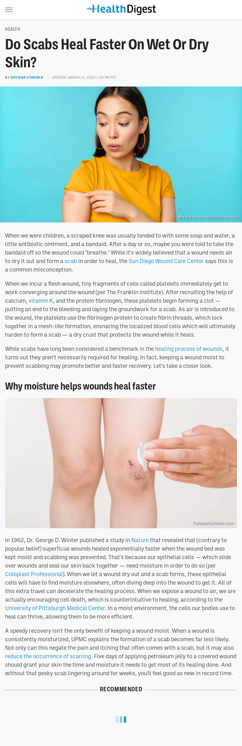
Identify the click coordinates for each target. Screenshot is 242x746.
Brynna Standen (27, 77)
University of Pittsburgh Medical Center (55, 607)
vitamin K (41, 300)
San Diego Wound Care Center (166, 260)
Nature (140, 539)
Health (12, 29)
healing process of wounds (188, 348)
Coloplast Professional (34, 573)
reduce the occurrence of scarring (48, 656)
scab (71, 260)
